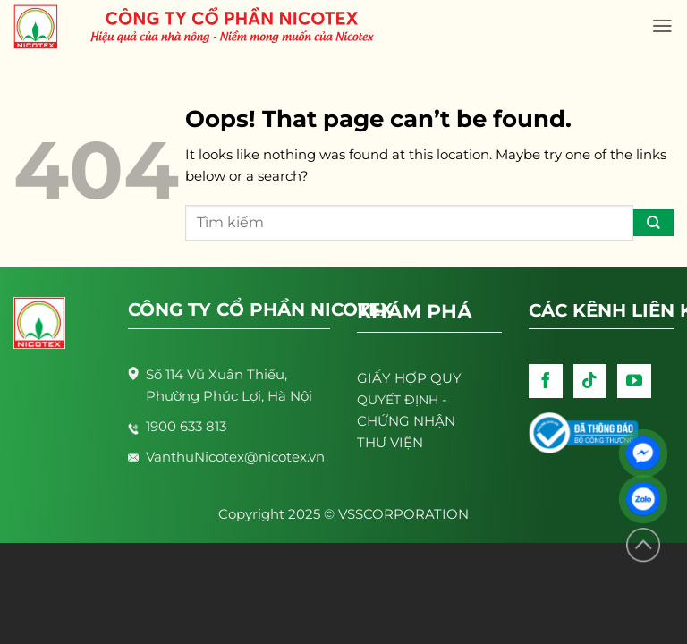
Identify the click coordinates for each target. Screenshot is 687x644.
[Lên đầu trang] (643, 545)
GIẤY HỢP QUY (409, 377)
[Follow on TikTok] (590, 381)
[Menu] (662, 26)
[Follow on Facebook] (546, 381)
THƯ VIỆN (390, 442)
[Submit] (653, 222)
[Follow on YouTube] (634, 381)
